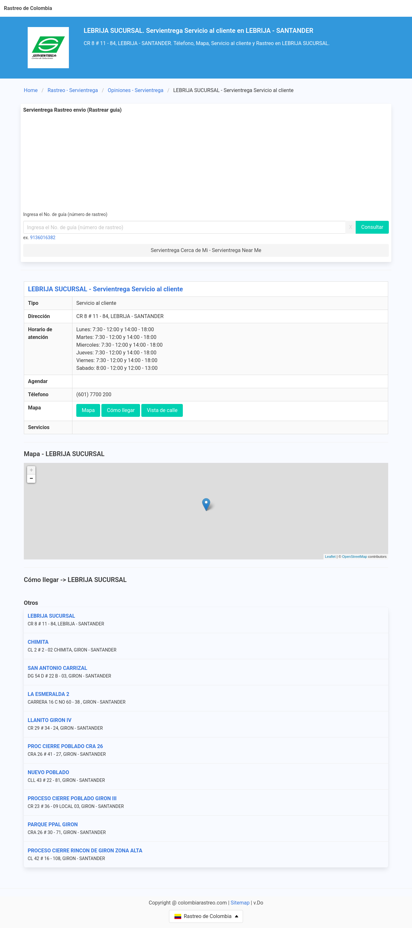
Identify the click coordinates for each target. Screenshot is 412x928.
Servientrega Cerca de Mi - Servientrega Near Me (206, 250)
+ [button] (31, 470)
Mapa (88, 410)
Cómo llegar (121, 410)
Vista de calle (162, 410)
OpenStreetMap (354, 556)
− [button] (31, 479)
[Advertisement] (216, 162)
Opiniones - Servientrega (136, 90)
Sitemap (240, 903)
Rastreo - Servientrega (73, 90)
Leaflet (330, 556)
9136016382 (43, 237)
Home (31, 90)
